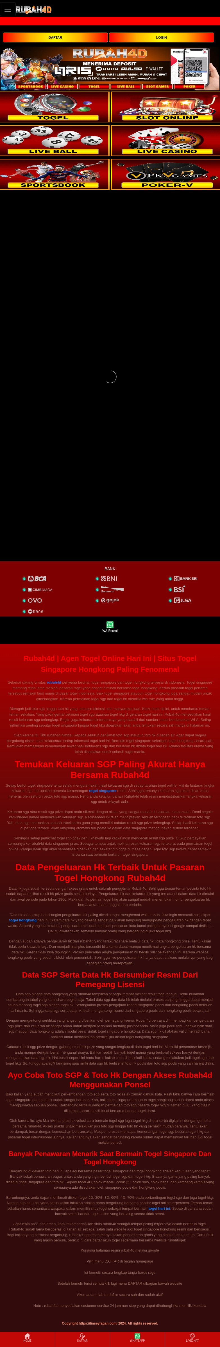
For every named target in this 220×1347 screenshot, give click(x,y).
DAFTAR (55, 38)
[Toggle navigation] (8, 9)
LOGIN (161, 38)
